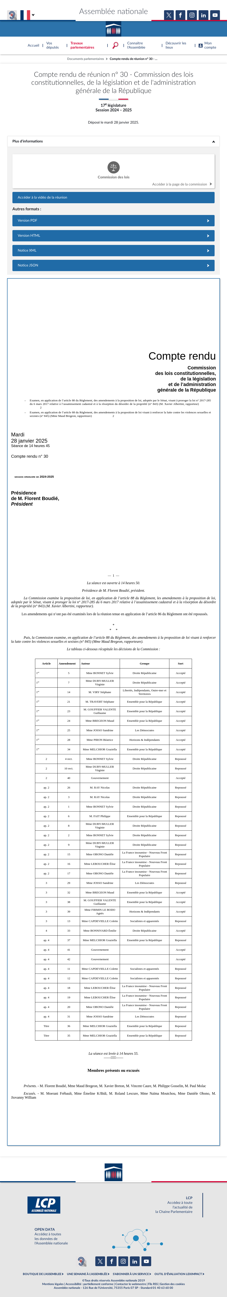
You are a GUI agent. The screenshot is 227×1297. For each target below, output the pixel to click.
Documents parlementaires (85, 59)
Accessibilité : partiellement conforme (89, 1284)
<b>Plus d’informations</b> (113, 141)
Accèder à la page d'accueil (113, 27)
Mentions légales (53, 1284)
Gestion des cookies (172, 1284)
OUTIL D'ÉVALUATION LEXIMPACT (178, 1274)
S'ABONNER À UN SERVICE (131, 1274)
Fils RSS (153, 1284)
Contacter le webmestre (130, 1284)
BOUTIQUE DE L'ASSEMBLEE (42, 1274)
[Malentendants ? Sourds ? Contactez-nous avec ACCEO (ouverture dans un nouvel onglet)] (81, 1261)
